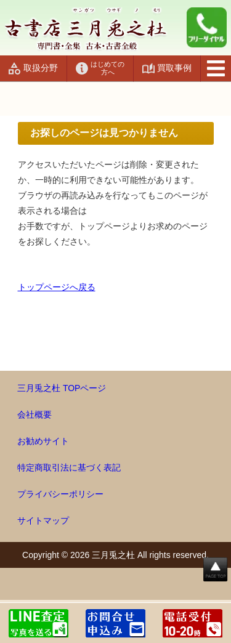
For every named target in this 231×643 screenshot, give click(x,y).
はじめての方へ (107, 68)
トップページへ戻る (56, 287)
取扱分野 (40, 68)
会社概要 (34, 414)
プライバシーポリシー (60, 494)
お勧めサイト (43, 441)
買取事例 (174, 68)
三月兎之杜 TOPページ (61, 388)
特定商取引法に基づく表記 (69, 467)
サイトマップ (43, 520)
